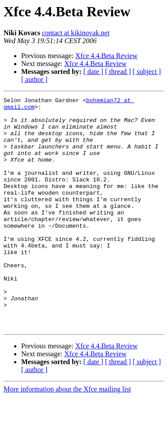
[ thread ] (118, 71)
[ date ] (93, 71)
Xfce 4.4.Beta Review (106, 55)
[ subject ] (147, 71)
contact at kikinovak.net (75, 33)
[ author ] (34, 79)
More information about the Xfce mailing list (67, 435)
